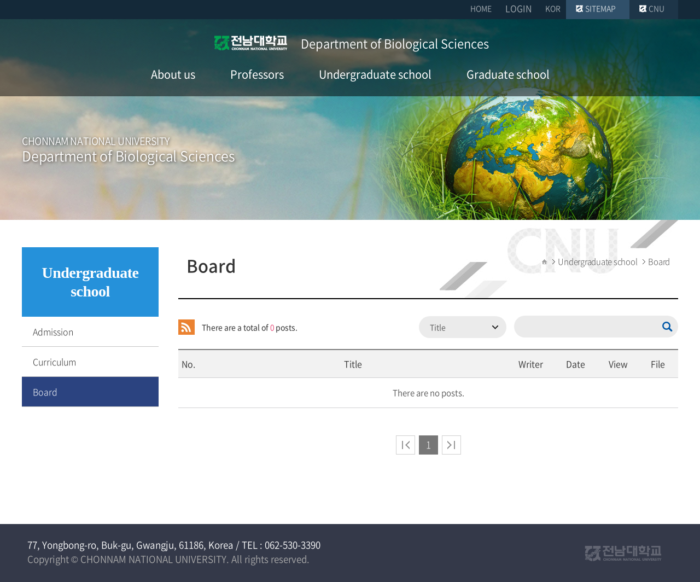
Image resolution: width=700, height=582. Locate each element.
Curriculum (54, 361)
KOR (553, 8)
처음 (405, 445)
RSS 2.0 (186, 327)
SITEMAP (600, 8)
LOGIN (518, 8)
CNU (656, 8)
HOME (481, 8)
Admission (53, 331)
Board (45, 391)
